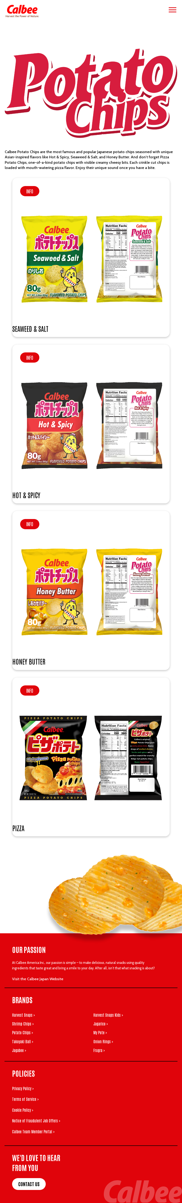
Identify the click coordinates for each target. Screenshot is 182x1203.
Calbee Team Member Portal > (33, 1131)
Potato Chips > (22, 1032)
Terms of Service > (25, 1099)
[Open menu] (172, 10)
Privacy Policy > (23, 1088)
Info (29, 191)
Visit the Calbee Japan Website (37, 979)
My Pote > (100, 1032)
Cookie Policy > (22, 1109)
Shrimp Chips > (23, 1023)
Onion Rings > (103, 1041)
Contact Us (29, 1184)
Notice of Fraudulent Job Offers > (36, 1120)
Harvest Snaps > (23, 1014)
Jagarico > (100, 1023)
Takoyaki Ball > (22, 1041)
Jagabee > (19, 1050)
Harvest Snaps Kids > (108, 1014)
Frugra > (99, 1050)
